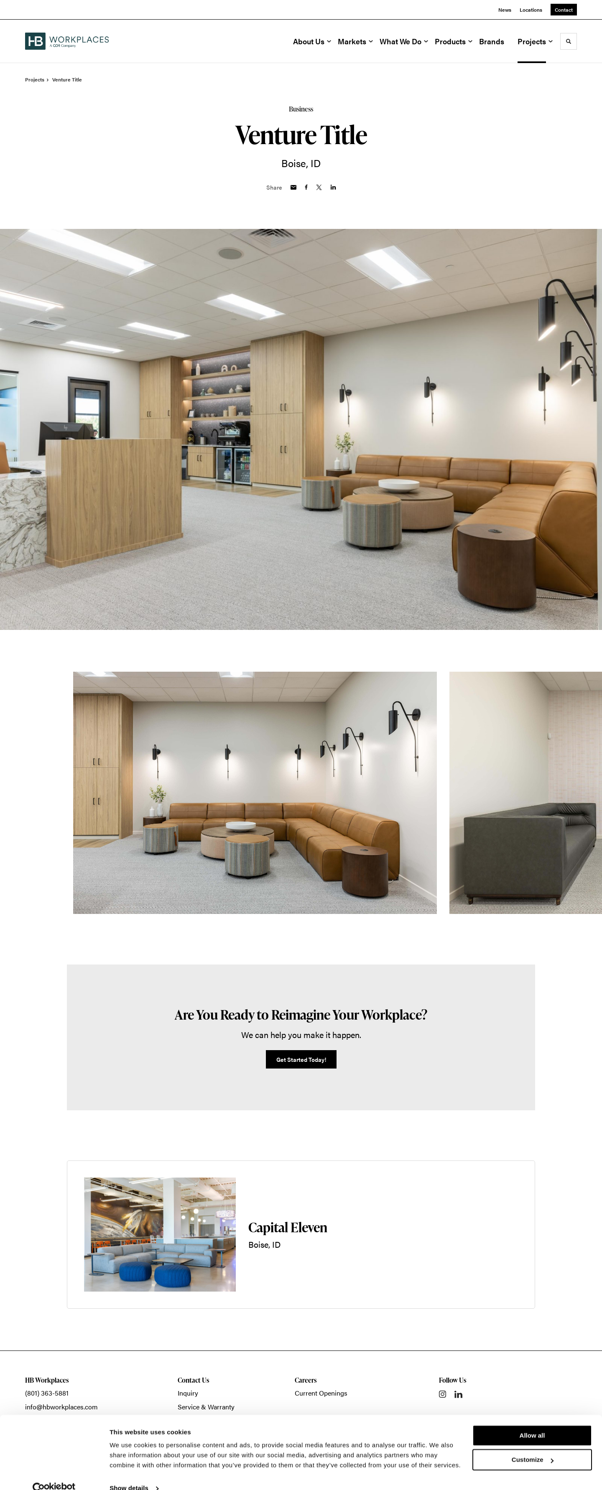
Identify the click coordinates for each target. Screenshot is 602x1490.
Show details (129, 1473)
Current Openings (321, 1393)
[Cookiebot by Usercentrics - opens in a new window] (54, 1473)
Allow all (532, 1420)
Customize (533, 1445)
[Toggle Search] (568, 41)
